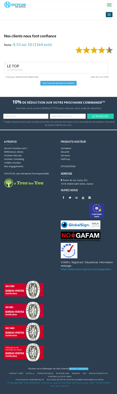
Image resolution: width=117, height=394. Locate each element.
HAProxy (65, 158)
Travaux (76, 373)
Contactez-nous (45, 373)
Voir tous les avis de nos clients (58, 83)
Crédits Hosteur (12, 162)
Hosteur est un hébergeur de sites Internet (48, 368)
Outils (30, 373)
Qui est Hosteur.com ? (16, 147)
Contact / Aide (16, 373)
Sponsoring (68, 165)
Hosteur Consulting (14, 158)
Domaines (66, 147)
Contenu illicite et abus (60, 376)
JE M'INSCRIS (100, 116)
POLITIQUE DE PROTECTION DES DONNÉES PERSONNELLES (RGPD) (75, 379)
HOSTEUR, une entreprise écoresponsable (26, 173)
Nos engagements (13, 165)
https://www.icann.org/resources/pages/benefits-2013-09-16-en (87, 269)
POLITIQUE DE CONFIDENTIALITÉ (30, 379)
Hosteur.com (62, 373)
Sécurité (65, 151)
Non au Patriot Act (98, 373)
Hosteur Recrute (13, 155)
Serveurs (65, 155)
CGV (84, 373)
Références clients (13, 151)
